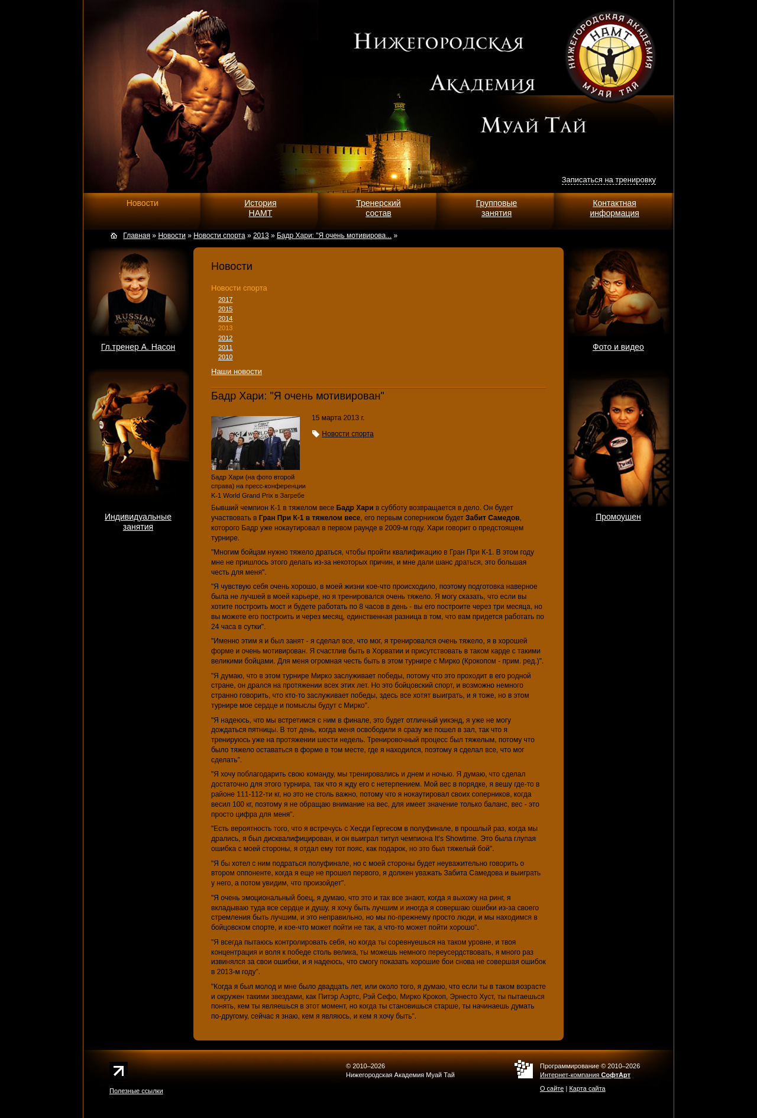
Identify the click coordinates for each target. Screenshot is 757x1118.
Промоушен (618, 516)
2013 (225, 327)
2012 (225, 337)
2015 (225, 308)
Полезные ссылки (136, 1090)
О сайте (552, 1088)
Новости (142, 203)
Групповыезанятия (496, 208)
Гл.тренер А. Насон (138, 347)
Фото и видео (618, 347)
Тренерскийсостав (378, 208)
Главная (136, 235)
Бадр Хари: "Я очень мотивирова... (334, 235)
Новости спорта (239, 287)
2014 (225, 318)
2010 (225, 356)
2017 (225, 299)
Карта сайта (587, 1088)
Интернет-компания (585, 1074)
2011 (225, 347)
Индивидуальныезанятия (138, 521)
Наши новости (236, 371)
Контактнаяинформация (614, 208)
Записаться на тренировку (609, 179)
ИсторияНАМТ (260, 208)
